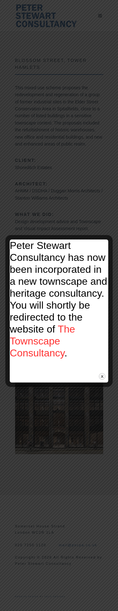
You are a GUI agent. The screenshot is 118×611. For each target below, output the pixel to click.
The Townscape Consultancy (42, 341)
